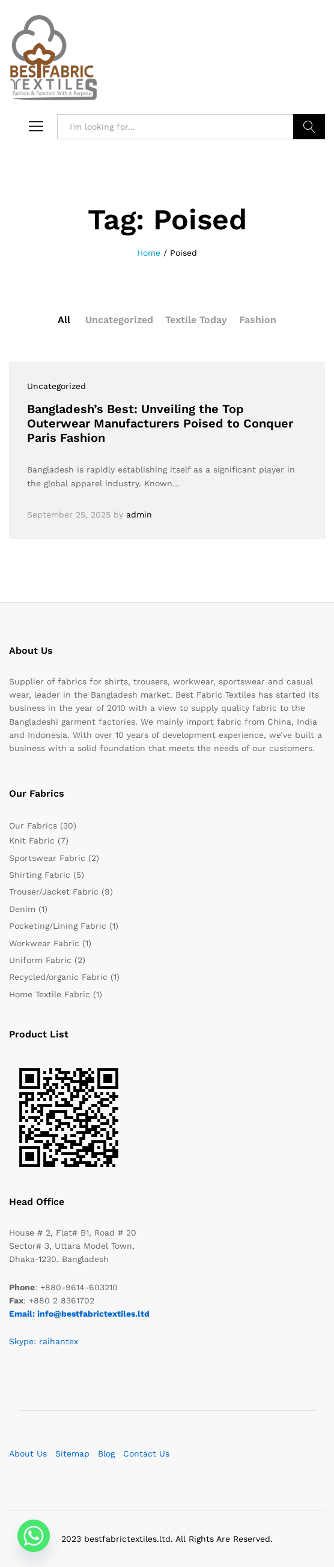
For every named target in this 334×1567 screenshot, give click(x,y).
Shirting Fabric (39, 875)
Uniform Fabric (40, 960)
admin (139, 514)
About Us (28, 1453)
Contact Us (146, 1453)
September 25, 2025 (69, 514)
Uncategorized (119, 319)
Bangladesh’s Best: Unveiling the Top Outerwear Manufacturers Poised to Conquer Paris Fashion (160, 423)
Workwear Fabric (44, 943)
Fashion (257, 319)
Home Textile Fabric (49, 994)
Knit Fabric (32, 840)
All (64, 319)
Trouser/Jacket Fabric (54, 891)
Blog (106, 1453)
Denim (22, 909)
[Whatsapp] (33, 1536)
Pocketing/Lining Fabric (57, 926)
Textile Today (196, 319)
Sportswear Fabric (47, 858)
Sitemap (72, 1453)
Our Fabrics (33, 825)
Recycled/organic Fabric (58, 977)
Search (309, 126)
